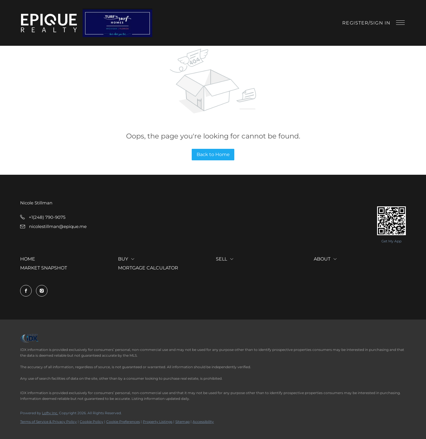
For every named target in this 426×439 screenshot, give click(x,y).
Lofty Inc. (50, 413)
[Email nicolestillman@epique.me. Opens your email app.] (53, 226)
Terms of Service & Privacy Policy (48, 421)
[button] (49, 23)
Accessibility (203, 421)
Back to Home (213, 154)
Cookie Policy (91, 421)
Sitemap (182, 421)
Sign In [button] (380, 23)
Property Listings (157, 421)
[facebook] (26, 291)
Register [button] (355, 23)
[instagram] (41, 291)
